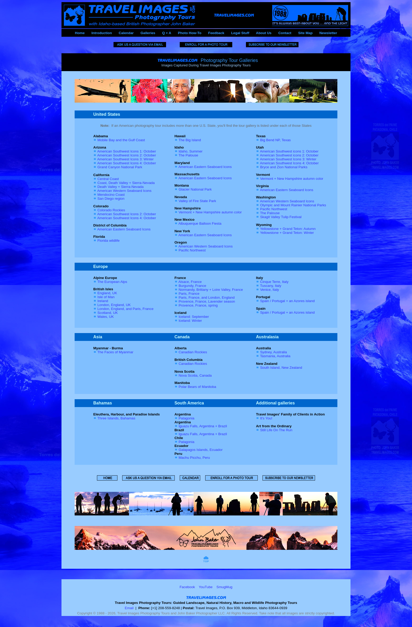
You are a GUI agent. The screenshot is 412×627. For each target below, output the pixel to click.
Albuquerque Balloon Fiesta (200, 223)
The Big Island (189, 140)
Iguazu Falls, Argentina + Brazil (203, 426)
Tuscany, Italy (270, 286)
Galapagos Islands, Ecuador (201, 450)
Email (129, 608)
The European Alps (112, 282)
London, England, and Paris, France (125, 309)
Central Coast (108, 179)
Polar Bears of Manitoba (197, 387)
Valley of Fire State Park (197, 201)
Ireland (102, 301)
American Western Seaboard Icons (124, 191)
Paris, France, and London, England (207, 297)
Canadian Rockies (193, 352)
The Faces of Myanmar (115, 352)
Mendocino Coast (111, 195)
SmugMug (225, 587)
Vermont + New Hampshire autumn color (210, 212)
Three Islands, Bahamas (116, 418)
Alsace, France (190, 282)
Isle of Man (106, 297)
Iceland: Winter (190, 321)
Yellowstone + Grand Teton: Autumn (288, 229)
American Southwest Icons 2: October (126, 155)
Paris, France (189, 294)
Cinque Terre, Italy (274, 282)
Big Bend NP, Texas (275, 140)
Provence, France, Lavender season (207, 301)
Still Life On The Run (276, 430)
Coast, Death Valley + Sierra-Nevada (126, 183)
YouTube (206, 587)
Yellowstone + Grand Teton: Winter (287, 233)
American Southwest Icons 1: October (126, 151)
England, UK (107, 293)
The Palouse (188, 155)
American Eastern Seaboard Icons (124, 229)
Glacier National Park (195, 189)
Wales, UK (105, 317)
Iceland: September (194, 317)
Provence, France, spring (198, 305)
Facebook (187, 587)
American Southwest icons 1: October (289, 151)
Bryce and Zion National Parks (283, 167)
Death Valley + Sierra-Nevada (120, 187)
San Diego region (111, 199)
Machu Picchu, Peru (194, 458)
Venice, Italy (269, 290)
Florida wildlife (108, 241)
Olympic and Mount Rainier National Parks (293, 205)
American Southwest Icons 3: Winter (125, 159)
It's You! (266, 418)
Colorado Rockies (111, 210)
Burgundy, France (192, 286)
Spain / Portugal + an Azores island (287, 301)
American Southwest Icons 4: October (126, 163)
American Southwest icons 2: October (289, 155)
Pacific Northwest (192, 250)
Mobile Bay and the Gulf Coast (121, 140)
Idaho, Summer (191, 151)
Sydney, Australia (273, 352)
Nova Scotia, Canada (195, 375)
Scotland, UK (107, 313)
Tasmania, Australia (275, 356)
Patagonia (186, 418)
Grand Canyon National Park (119, 167)
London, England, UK (114, 305)
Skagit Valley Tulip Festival (281, 217)
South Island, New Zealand (281, 368)
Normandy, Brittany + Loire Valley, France (211, 290)
